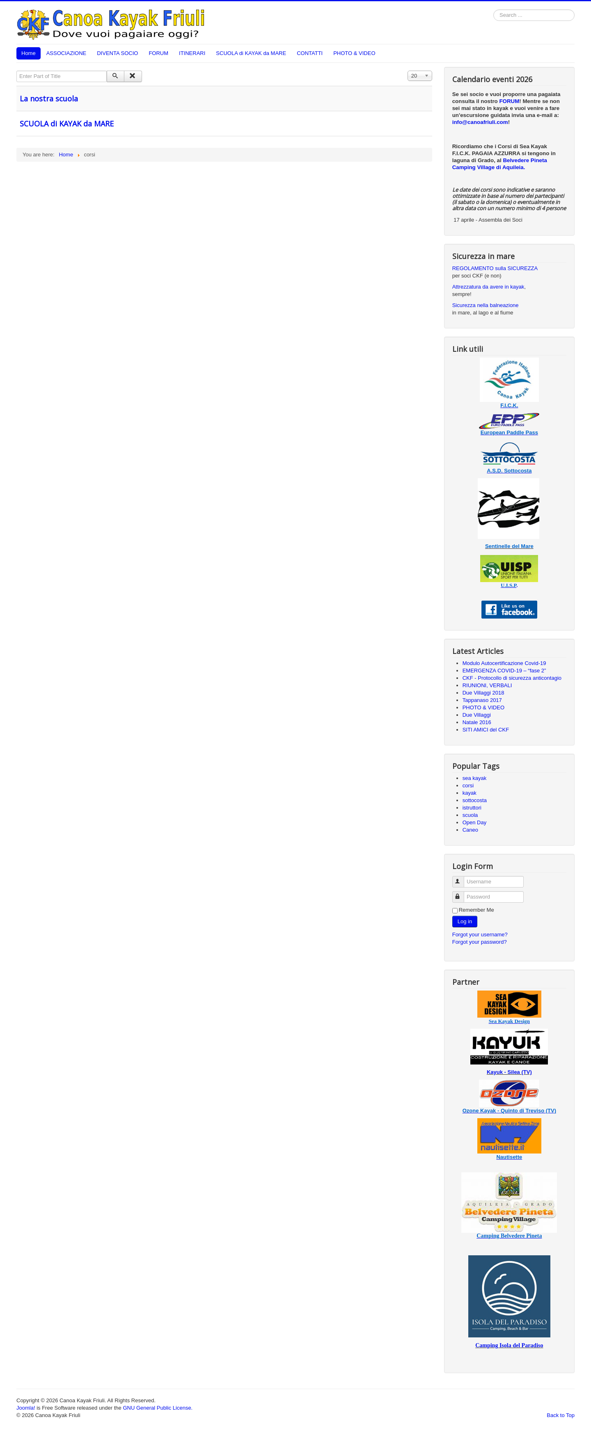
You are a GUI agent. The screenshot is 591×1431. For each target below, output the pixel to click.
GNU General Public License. (157, 1408)
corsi (468, 785)
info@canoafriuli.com (480, 122)
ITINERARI (192, 53)
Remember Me (476, 910)
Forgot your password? (479, 942)
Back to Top (561, 1415)
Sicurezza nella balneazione (485, 305)
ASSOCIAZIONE (66, 53)
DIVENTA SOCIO (117, 53)
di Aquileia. (510, 167)
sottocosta (475, 800)
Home (28, 53)
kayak (469, 793)
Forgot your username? (480, 934)
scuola (470, 815)
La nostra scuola (49, 98)
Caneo (470, 830)
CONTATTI (310, 53)
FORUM (158, 53)
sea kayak (475, 778)
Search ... (493, 9)
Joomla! (25, 1408)
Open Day (475, 822)
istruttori (472, 808)
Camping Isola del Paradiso (509, 1345)
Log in (465, 921)
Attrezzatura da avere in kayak (488, 287)
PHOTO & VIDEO (354, 53)
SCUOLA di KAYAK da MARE (251, 53)
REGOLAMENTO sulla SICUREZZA (495, 268)
